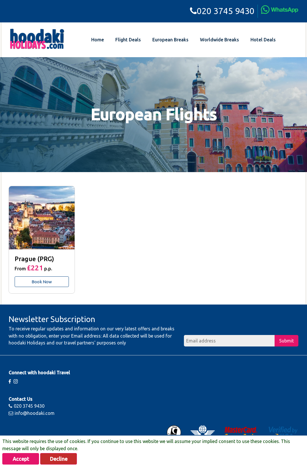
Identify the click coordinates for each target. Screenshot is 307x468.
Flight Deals (128, 39)
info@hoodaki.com (32, 413)
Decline (58, 459)
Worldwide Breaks (219, 39)
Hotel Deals (263, 39)
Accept (21, 459)
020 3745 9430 (222, 11)
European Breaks (170, 39)
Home (97, 39)
